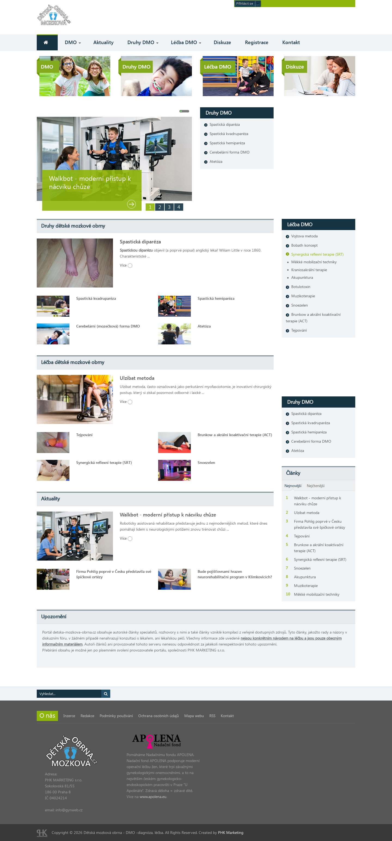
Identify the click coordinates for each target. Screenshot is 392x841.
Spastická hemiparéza (227, 142)
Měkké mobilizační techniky (314, 261)
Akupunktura (302, 277)
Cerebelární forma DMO (230, 152)
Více (126, 265)
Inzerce (69, 715)
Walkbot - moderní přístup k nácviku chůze (90, 182)
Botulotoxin (300, 286)
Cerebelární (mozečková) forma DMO (108, 326)
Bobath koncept (304, 245)
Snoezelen (206, 462)
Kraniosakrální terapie (309, 269)
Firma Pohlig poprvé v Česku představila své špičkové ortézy (113, 574)
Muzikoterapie (303, 295)
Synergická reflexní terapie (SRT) (104, 462)
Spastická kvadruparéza (229, 133)
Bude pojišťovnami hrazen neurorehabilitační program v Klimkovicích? (235, 574)
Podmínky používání (116, 715)
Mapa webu (194, 715)
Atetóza (216, 161)
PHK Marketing (230, 832)
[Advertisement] (291, 21)
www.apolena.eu (153, 796)
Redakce (87, 715)
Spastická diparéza (225, 124)
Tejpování (84, 434)
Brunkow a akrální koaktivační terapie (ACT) (235, 434)
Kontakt (227, 715)
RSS (212, 715)
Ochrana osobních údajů (158, 715)
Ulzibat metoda (137, 378)
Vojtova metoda (304, 235)
